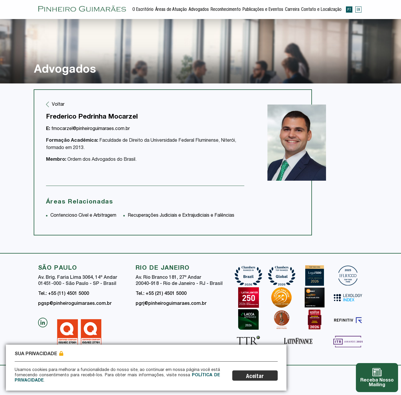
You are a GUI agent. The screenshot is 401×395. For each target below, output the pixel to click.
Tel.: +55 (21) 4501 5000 (161, 294)
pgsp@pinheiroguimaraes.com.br (75, 304)
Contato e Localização (321, 10)
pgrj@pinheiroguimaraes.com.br (171, 304)
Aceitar (255, 376)
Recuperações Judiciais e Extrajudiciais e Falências (181, 215)
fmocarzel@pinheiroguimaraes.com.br (88, 129)
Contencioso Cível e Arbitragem (83, 215)
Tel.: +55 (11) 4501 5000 (63, 294)
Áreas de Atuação (171, 10)
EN (358, 9)
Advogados (199, 10)
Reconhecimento (226, 10)
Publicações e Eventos (263, 10)
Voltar (58, 104)
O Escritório (142, 10)
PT (349, 9)
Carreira (292, 10)
